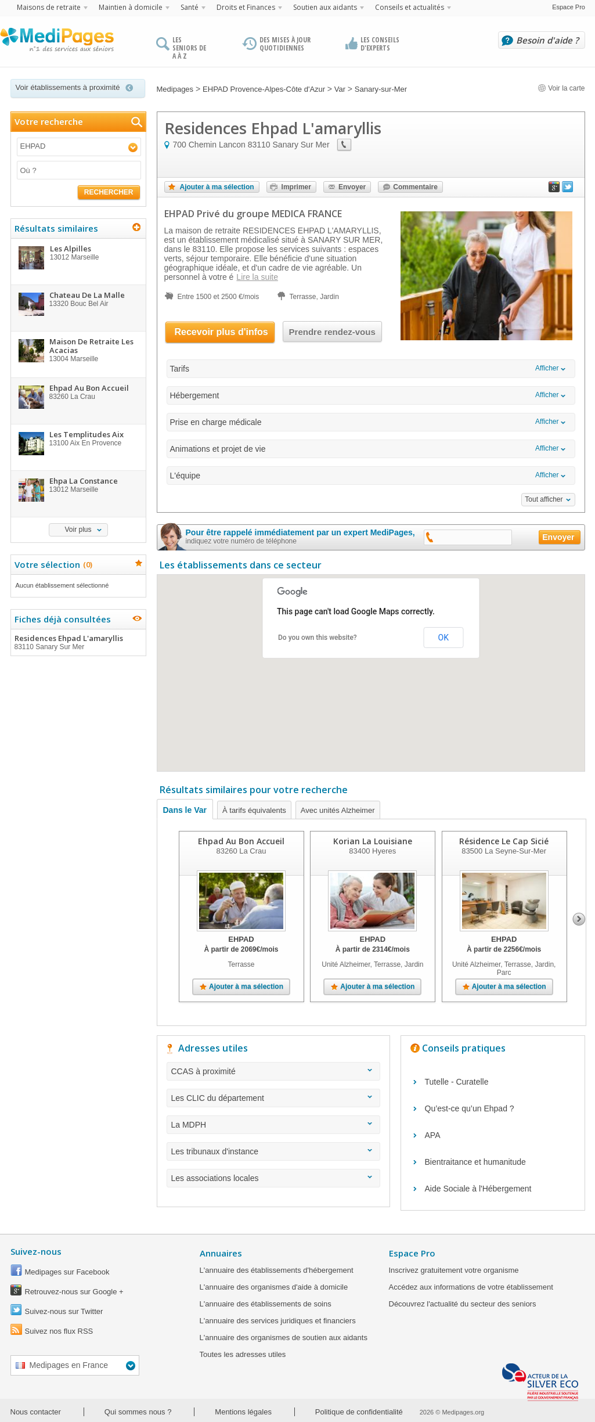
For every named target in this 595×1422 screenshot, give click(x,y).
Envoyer (352, 187)
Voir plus (77, 529)
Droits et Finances (246, 7)
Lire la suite (257, 277)
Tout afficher (543, 499)
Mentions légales (243, 1411)
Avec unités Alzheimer (338, 810)
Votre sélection (52, 564)
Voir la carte (561, 88)
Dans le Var (185, 810)
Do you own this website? (317, 637)
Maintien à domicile (131, 7)
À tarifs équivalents (254, 810)
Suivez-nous (36, 1251)
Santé (190, 7)
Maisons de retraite (49, 7)
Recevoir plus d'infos (221, 332)
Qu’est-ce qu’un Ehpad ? (469, 1108)
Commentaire (415, 187)
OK (443, 637)
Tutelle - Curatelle (457, 1081)
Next (579, 919)
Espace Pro (568, 6)
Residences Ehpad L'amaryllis (78, 642)
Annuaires (221, 1253)
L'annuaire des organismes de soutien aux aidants (283, 1337)
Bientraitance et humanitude (475, 1162)
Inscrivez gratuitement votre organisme (454, 1270)
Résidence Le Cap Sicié (504, 841)
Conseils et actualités (409, 7)
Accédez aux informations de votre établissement (471, 1287)
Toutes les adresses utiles (243, 1354)
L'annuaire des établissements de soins (265, 1303)
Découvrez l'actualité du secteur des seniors (462, 1303)
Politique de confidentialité (359, 1411)
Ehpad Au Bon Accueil (241, 841)
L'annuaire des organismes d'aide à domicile (274, 1287)
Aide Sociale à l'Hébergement (478, 1188)
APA (433, 1135)
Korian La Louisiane (372, 841)
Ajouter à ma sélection (217, 187)
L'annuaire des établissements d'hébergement (277, 1270)
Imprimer (296, 187)
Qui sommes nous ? (138, 1411)
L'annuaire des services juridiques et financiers (278, 1320)
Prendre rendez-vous (332, 332)
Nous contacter (35, 1411)
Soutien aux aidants (325, 7)
